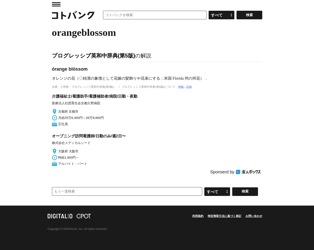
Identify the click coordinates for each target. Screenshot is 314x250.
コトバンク (73, 15)
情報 (181, 86)
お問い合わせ (254, 216)
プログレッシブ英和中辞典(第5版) (93, 56)
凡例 (189, 86)
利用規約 (197, 216)
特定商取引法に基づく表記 (224, 216)
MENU (56, 4)
